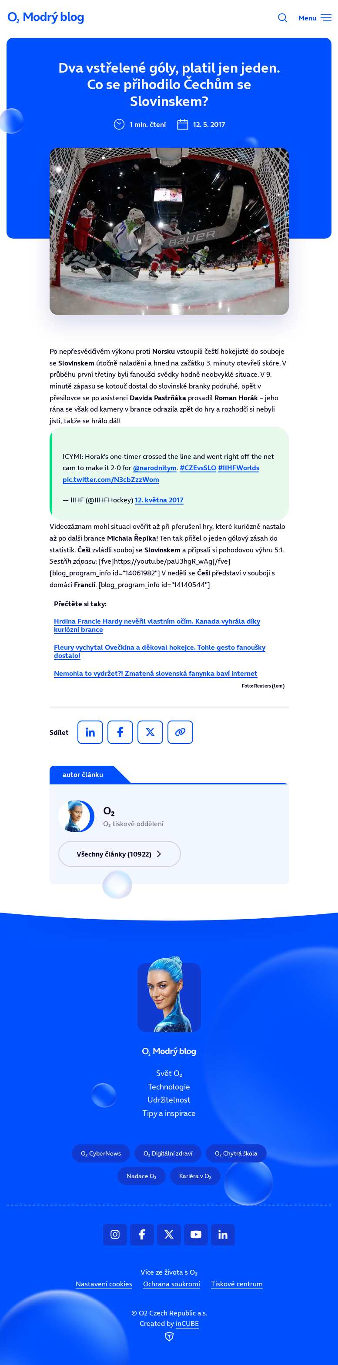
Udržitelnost (169, 1100)
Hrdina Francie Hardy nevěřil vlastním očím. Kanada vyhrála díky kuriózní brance (157, 625)
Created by (169, 1331)
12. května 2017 (159, 500)
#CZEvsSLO (198, 467)
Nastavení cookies (104, 1283)
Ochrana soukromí (171, 1283)
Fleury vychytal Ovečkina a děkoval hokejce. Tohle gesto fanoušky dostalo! (159, 651)
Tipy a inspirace (169, 1113)
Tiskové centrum (237, 1283)
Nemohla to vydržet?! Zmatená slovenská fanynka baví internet (156, 673)
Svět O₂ (169, 1073)
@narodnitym (155, 467)
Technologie (169, 1086)
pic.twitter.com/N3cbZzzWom (111, 479)
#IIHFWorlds (238, 467)
